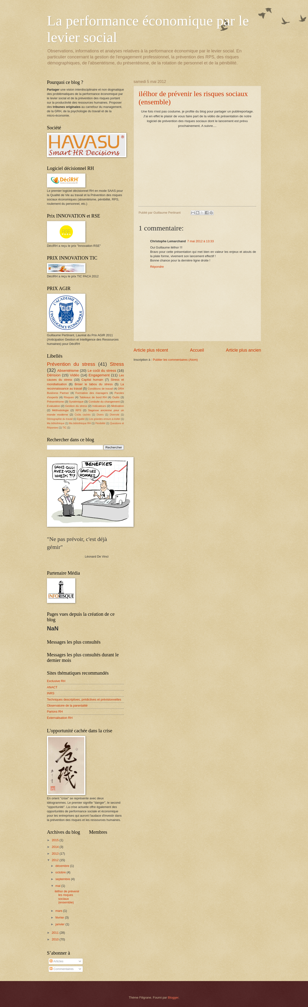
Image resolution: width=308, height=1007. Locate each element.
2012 (55, 860)
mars (59, 911)
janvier (60, 924)
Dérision (54, 375)
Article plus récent (151, 350)
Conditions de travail (100, 388)
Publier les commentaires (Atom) (175, 359)
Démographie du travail (60, 419)
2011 (55, 932)
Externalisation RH (60, 718)
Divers (100, 414)
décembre (62, 866)
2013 (55, 853)
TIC (65, 427)
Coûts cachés (82, 414)
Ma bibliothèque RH (80, 423)
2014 (55, 847)
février (60, 917)
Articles (56, 961)
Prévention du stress (71, 364)
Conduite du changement (104, 401)
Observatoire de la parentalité (67, 705)
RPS (78, 410)
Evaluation (53, 405)
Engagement (99, 375)
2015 (55, 840)
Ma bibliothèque (55, 423)
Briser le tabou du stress (94, 384)
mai (58, 886)
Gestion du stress (76, 405)
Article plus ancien (243, 350)
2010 (55, 939)
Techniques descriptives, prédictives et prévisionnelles (84, 699)
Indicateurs (99, 405)
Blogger (173, 997)
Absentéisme (68, 370)
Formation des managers (92, 393)
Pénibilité (100, 423)
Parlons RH (55, 711)
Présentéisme (55, 401)
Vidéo (74, 375)
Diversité (114, 414)
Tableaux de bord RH (93, 397)
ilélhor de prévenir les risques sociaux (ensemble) (67, 896)
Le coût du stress (102, 370)
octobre (61, 872)
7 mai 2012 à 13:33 (200, 241)
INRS (50, 693)
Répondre (157, 266)
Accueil (197, 350)
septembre (63, 879)
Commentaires (61, 969)
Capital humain (92, 379)
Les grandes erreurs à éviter (104, 419)
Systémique (76, 401)
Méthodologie (60, 410)
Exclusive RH (56, 681)
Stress (117, 364)
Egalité (80, 419)
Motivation (117, 405)
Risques (69, 397)
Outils (116, 397)
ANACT (52, 687)
